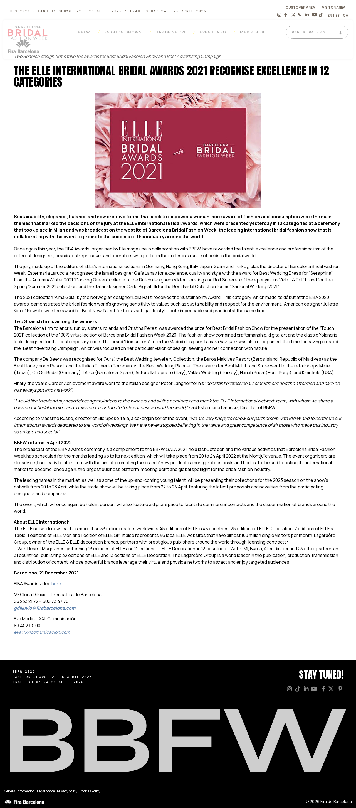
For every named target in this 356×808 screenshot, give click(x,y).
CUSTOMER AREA (300, 7)
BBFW (85, 32)
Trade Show (172, 32)
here (56, 584)
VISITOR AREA (333, 7)
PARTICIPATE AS (310, 32)
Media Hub (254, 32)
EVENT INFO (214, 32)
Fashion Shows (124, 32)
